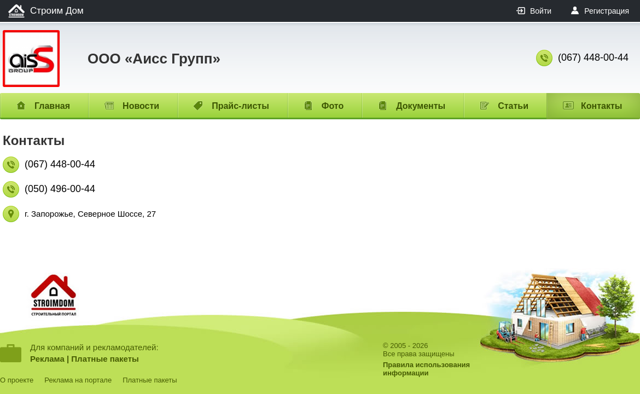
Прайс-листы (240, 106)
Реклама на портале (78, 380)
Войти (540, 11)
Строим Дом (57, 10)
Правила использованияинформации (426, 369)
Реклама (47, 358)
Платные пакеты (105, 358)
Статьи (513, 106)
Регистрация (606, 11)
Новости (141, 106)
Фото (333, 106)
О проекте (16, 380)
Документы (420, 106)
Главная (52, 106)
